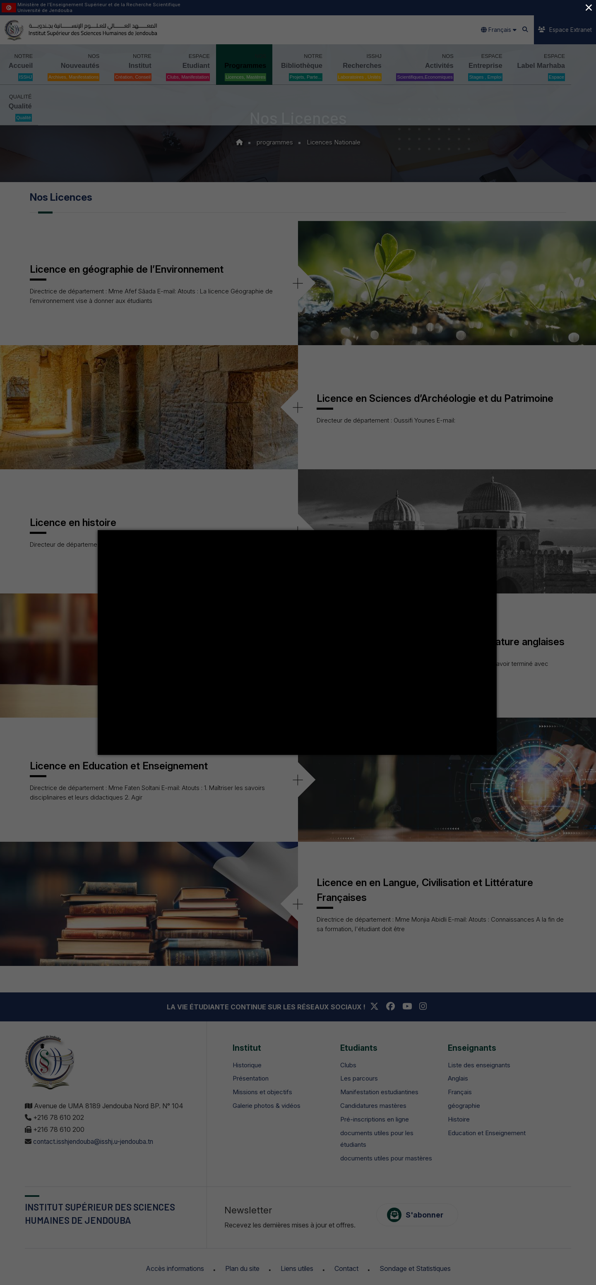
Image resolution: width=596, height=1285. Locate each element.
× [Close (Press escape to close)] (588, 7)
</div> (297, 642)
